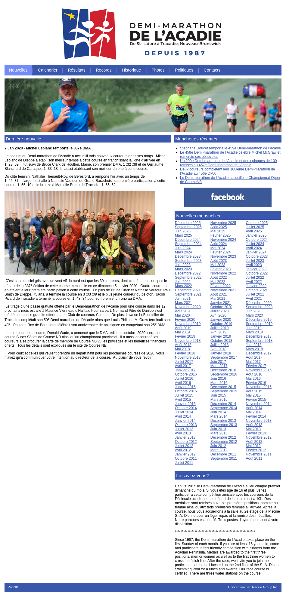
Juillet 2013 (184, 429)
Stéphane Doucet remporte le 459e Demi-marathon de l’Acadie (230, 148)
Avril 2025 (254, 231)
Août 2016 (254, 374)
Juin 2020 (254, 311)
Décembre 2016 (223, 370)
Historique (131, 70)
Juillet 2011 (184, 463)
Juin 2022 (183, 282)
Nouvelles (18, 70)
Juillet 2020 (219, 311)
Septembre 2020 (259, 307)
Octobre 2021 (257, 290)
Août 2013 (254, 425)
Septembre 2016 (223, 374)
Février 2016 (256, 383)
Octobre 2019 (221, 324)
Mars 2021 (183, 303)
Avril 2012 (183, 450)
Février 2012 (256, 450)
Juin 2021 (183, 298)
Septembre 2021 (188, 294)
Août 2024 (218, 244)
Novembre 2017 (188, 357)
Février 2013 (256, 433)
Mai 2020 (182, 315)
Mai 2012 (253, 446)
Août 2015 (254, 391)
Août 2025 (218, 227)
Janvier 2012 (185, 454)
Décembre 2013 (223, 421)
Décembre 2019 (259, 319)
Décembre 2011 (223, 454)
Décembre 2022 (188, 273)
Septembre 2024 (188, 244)
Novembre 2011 (259, 454)
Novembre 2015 (259, 387)
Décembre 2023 (188, 256)
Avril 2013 (183, 433)
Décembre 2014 (223, 404)
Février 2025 (220, 235)
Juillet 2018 (219, 345)
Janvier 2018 (220, 353)
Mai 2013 (253, 429)
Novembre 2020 (188, 307)
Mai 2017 (253, 362)
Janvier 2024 (256, 252)
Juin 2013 (218, 429)
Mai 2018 (182, 349)
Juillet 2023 (255, 261)
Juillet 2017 (184, 362)
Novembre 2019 (188, 324)
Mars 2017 (219, 366)
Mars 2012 (219, 450)
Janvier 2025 (256, 235)
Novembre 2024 (223, 240)
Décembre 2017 (259, 353)
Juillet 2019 (219, 328)
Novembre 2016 (259, 370)
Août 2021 (218, 294)
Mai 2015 (253, 395)
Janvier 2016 (185, 387)
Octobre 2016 (186, 374)
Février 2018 (185, 353)
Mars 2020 (254, 315)
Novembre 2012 (259, 437)
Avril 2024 (254, 248)
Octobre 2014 (186, 408)
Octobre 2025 (257, 223)
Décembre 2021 (188, 290)
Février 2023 (220, 269)
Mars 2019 (254, 332)
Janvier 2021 (220, 303)
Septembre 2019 (259, 324)
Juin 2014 (218, 412)
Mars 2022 (183, 286)
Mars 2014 (219, 416)
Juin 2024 (183, 248)
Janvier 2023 (256, 269)
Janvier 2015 (185, 404)
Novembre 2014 (259, 404)
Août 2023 (218, 261)
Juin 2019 (254, 328)
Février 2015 (256, 399)
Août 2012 (254, 442)
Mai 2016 (253, 378)
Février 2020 (185, 319)
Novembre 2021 (223, 290)
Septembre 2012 (223, 442)
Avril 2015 (183, 399)
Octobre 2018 (221, 341)
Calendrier (48, 70)
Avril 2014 (183, 416)
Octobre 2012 (186, 442)
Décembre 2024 (188, 240)
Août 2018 (183, 345)
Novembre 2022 (223, 273)
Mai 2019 (182, 332)
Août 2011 (254, 458)
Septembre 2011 (223, 458)
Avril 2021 (254, 298)
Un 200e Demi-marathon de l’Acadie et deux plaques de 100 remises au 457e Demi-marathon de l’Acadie (228, 163)
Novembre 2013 (259, 421)
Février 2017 (256, 366)
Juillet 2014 (184, 412)
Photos (158, 70)
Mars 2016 (219, 383)
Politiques (184, 70)
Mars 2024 (183, 252)
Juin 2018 (254, 345)
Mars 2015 (219, 399)
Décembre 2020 (259, 303)
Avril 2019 (218, 332)
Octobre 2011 (186, 458)
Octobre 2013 (186, 425)
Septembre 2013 (223, 425)
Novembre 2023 (223, 256)
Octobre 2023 (257, 256)
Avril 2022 (254, 282)
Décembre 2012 (223, 437)
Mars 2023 (183, 269)
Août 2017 (254, 357)
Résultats (76, 70)
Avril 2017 (183, 366)
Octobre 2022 (257, 273)
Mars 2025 (183, 235)
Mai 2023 (217, 265)
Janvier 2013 (185, 437)
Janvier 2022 (256, 286)
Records (104, 70)
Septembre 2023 (188, 261)
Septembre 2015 (223, 391)
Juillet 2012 (184, 446)
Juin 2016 (218, 378)
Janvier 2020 (220, 319)
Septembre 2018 (259, 341)
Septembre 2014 (223, 408)
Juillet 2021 (255, 294)
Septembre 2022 (188, 277)
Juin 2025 (183, 231)
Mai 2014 (253, 412)
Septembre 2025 (188, 227)
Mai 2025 (217, 231)
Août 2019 (183, 328)
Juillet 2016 (184, 378)
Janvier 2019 (220, 336)
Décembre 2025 (188, 223)
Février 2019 (185, 336)
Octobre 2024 (257, 240)
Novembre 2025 (223, 223)
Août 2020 (183, 311)
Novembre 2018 (188, 341)
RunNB (13, 587)
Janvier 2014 (185, 421)
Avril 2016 (183, 383)
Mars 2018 (254, 349)
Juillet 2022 (255, 277)
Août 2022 (218, 277)
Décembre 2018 (259, 336)
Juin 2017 (218, 362)
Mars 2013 (219, 433)
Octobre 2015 (186, 391)
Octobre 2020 (221, 307)
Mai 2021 (217, 298)
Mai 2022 (217, 282)
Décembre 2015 (223, 387)
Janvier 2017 (185, 370)
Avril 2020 (218, 315)
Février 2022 (220, 286)
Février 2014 (256, 416)
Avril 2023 (254, 265)
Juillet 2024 (255, 244)
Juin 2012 (218, 446)
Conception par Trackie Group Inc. (253, 587)
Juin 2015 (218, 395)
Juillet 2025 (255, 227)
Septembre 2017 (223, 357)
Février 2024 (220, 252)
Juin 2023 (183, 265)
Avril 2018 (218, 349)
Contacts (212, 70)
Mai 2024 (217, 248)
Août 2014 (254, 408)
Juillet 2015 (184, 395)
